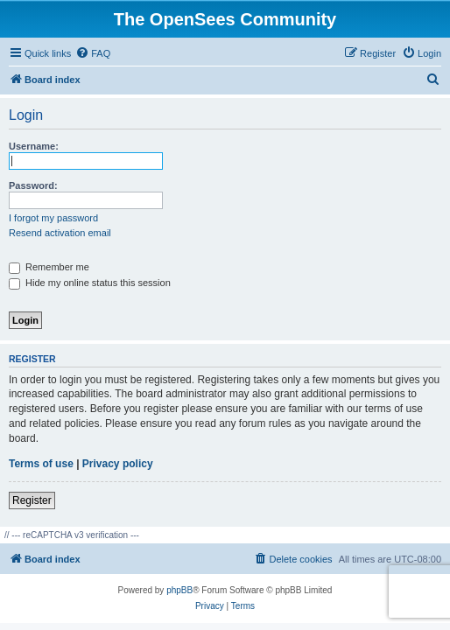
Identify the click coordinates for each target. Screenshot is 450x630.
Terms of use (41, 464)
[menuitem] (92, 53)
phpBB (179, 590)
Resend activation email (60, 233)
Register (32, 500)
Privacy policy (117, 464)
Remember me (49, 267)
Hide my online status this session (90, 282)
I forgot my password (53, 218)
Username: (34, 146)
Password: (33, 185)
